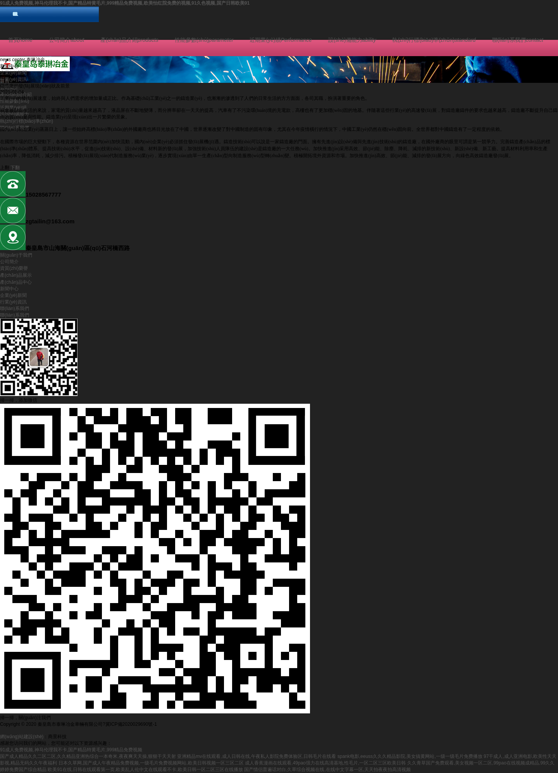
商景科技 (57, 736)
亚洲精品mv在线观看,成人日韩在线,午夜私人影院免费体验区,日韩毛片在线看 (256, 756)
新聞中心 (9, 288)
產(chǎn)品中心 (16, 282)
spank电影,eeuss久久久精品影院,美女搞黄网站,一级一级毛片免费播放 (410, 756)
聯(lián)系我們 (517, 40)
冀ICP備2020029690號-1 (131, 724)
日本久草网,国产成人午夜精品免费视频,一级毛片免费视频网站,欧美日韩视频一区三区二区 (151, 763)
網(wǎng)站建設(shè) (21, 736)
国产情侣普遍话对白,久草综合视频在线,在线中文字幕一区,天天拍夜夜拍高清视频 (327, 769)
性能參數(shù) (204, 40)
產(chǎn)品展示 (16, 275)
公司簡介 (66, 40)
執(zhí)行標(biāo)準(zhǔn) (433, 40)
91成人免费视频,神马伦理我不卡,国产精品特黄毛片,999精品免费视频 (71, 749)
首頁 (20, 40)
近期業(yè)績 (281, 40)
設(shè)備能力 (352, 40)
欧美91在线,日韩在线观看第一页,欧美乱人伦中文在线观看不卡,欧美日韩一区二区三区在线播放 (145, 769)
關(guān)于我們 (16, 255)
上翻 (4, 167)
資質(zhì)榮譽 (14, 268)
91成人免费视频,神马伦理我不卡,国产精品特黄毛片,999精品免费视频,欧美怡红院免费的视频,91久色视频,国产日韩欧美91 (125, 3)
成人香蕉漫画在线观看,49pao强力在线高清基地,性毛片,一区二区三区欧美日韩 (325, 763)
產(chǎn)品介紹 (129, 40)
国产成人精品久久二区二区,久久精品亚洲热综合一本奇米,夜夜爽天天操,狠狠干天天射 (88, 756)
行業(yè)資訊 (13, 79)
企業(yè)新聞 (13, 72)
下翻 (15, 167)
